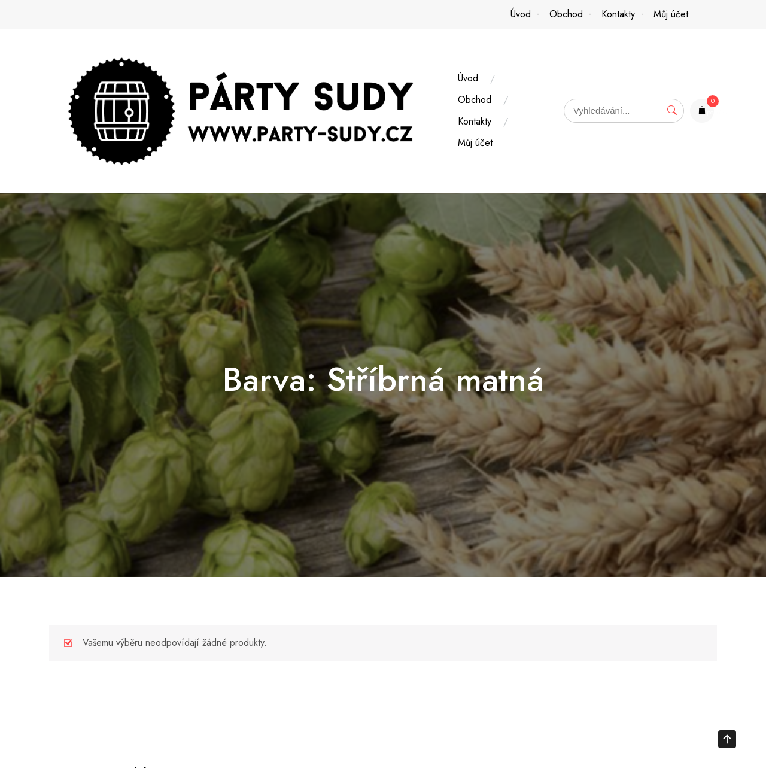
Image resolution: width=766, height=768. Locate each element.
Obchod (566, 14)
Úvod (520, 14)
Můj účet (670, 14)
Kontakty (618, 14)
